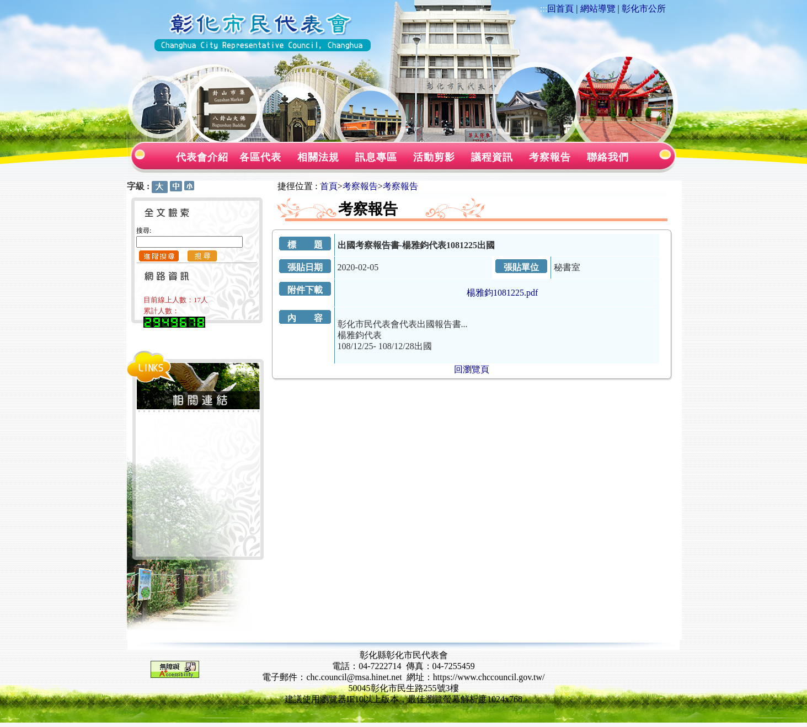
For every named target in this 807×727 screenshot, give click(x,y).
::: (543, 8)
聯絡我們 (608, 157)
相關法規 (318, 157)
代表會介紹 (202, 157)
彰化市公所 (644, 8)
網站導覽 (598, 8)
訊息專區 (376, 157)
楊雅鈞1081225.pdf (502, 292)
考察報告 (550, 157)
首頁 (329, 186)
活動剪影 (434, 157)
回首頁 (560, 8)
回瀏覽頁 (471, 369)
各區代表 (260, 157)
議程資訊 (492, 157)
